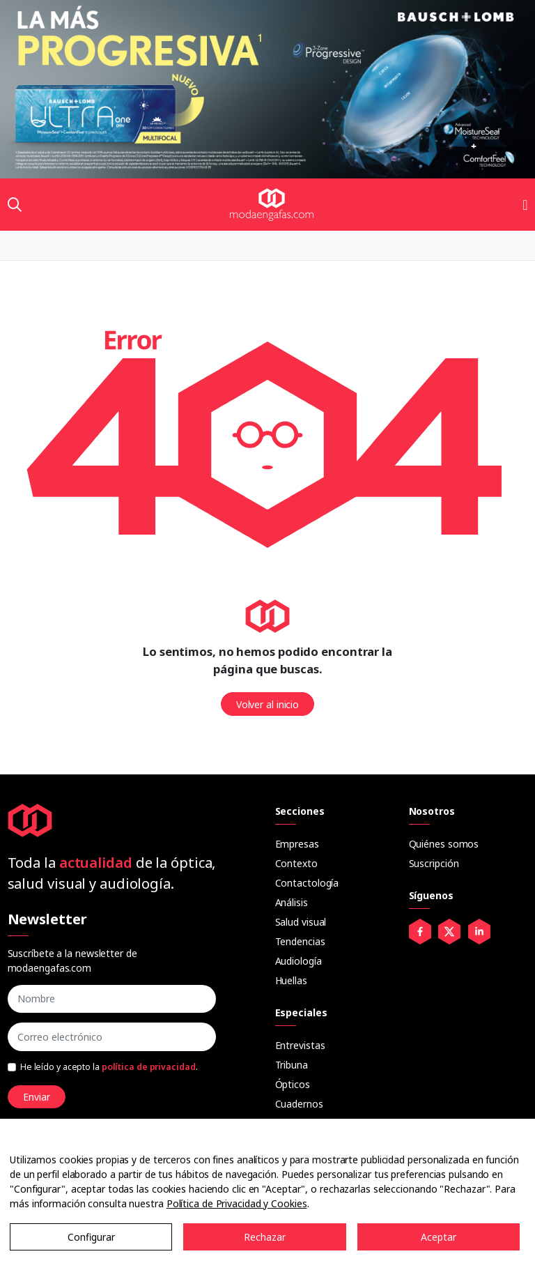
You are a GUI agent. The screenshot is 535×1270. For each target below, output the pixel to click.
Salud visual (301, 921)
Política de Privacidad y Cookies (236, 1203)
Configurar (91, 1237)
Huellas (291, 980)
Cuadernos (299, 1103)
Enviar (36, 1096)
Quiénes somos (444, 843)
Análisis (291, 902)
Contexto (296, 863)
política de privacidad (149, 1067)
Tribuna (291, 1064)
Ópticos (292, 1084)
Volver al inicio (267, 704)
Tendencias (300, 941)
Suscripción (434, 863)
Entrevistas (300, 1045)
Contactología (307, 882)
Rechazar (265, 1237)
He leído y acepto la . (109, 1067)
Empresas (297, 843)
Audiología (298, 960)
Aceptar (438, 1237)
